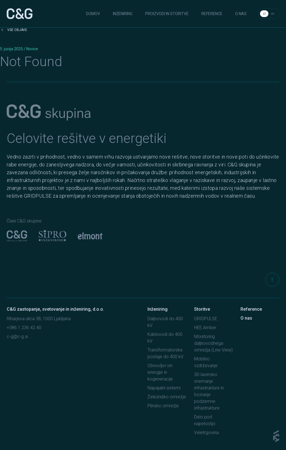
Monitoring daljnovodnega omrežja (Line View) (213, 343)
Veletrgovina (206, 432)
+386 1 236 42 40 (24, 327)
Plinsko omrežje (163, 405)
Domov (93, 13)
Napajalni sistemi (163, 388)
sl (264, 14)
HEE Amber (205, 327)
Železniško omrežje (166, 396)
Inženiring (122, 13)
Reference (211, 13)
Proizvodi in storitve (167, 13)
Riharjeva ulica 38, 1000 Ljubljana (39, 318)
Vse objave (13, 30)
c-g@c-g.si (17, 336)
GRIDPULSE (205, 318)
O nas (241, 13)
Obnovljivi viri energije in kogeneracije (160, 372)
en (273, 14)
